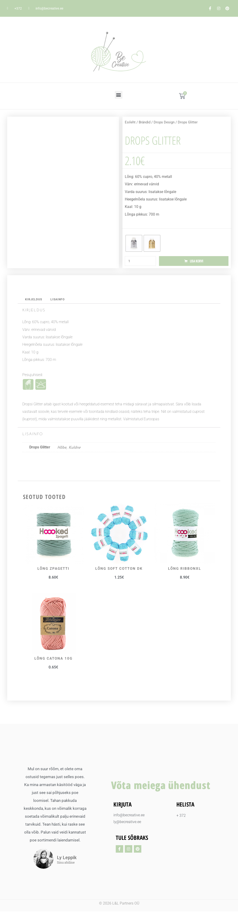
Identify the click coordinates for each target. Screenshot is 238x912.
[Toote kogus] (140, 261)
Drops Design (164, 122)
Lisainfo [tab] (58, 300)
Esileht (130, 122)
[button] (118, 95)
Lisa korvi (196, 261)
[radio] (134, 243)
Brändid (144, 122)
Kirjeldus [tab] (34, 300)
